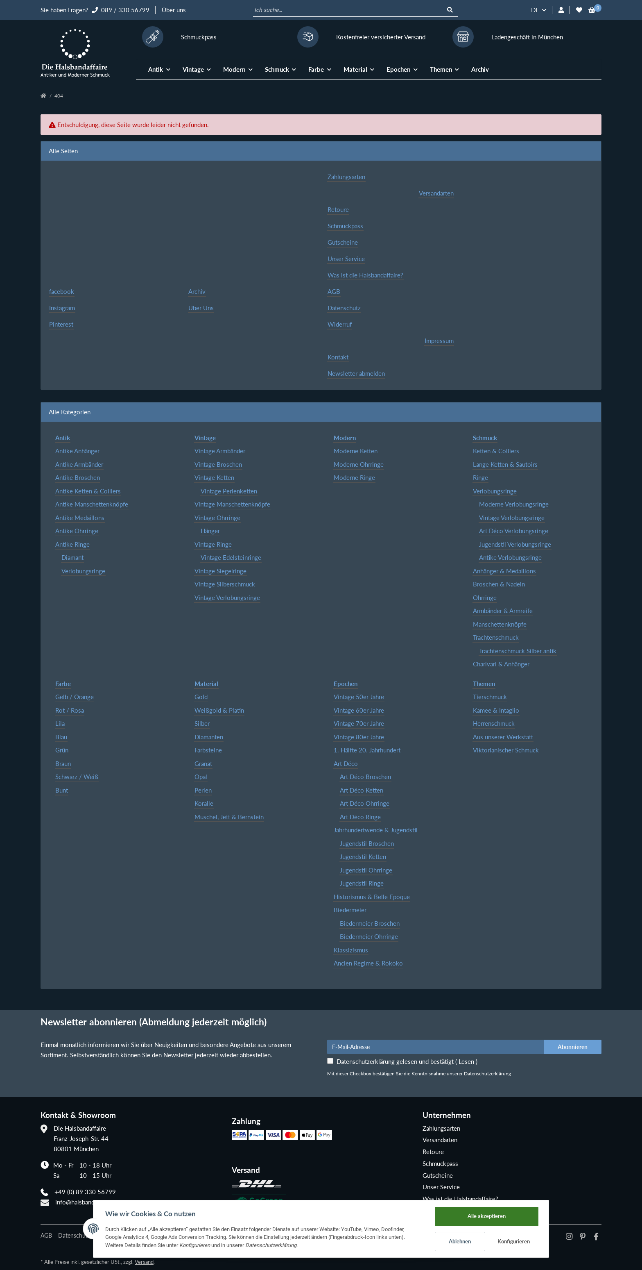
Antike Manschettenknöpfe (91, 504)
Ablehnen (462, 1241)
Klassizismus (351, 950)
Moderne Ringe (354, 477)
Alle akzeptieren (488, 1215)
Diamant (72, 557)
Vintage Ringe (213, 544)
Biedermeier (350, 909)
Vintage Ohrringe (217, 517)
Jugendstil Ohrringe (366, 870)
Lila (60, 723)
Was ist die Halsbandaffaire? (365, 275)
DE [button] (535, 10)
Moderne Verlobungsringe (514, 504)
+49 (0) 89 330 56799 (85, 1191)
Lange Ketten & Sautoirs (505, 464)
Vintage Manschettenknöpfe (232, 504)
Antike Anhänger (77, 450)
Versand (144, 1262)
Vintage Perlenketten (229, 491)
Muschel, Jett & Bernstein (229, 816)
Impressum (439, 340)
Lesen (466, 1061)
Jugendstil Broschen (367, 843)
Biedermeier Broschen (370, 923)
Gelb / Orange (74, 696)
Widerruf (340, 324)
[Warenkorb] (591, 10)
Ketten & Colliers (496, 450)
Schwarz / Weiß (76, 776)
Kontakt (338, 357)
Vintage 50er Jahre (359, 696)
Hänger (210, 530)
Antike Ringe (72, 544)
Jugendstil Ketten (363, 856)
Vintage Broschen (218, 464)
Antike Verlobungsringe (510, 557)
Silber (202, 723)
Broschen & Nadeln (499, 584)
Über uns (174, 10)
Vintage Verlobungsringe (227, 597)
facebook (61, 291)
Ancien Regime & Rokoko (368, 963)
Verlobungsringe (83, 571)
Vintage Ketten (214, 477)
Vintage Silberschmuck (224, 584)
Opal (200, 776)
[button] (561, 10)
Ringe (480, 477)
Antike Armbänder (79, 464)
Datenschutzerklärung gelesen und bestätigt (407, 1061)
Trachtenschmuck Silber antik (517, 650)
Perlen (203, 790)
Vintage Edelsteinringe (231, 557)
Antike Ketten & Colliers (88, 491)
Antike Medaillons (79, 517)
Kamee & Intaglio (496, 710)
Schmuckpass (345, 225)
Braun (63, 763)
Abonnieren (573, 1046)
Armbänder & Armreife (503, 610)
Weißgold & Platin (219, 710)
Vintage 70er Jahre (359, 723)
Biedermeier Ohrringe (369, 936)
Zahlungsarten (346, 176)
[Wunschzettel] (579, 10)
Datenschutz (344, 307)
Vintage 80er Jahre (359, 737)
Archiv (480, 69)
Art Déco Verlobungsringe (513, 530)
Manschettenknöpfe (500, 624)
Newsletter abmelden (356, 373)
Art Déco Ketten (361, 790)
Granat (203, 763)
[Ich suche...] (348, 10)
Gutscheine (343, 242)
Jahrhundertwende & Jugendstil (376, 830)
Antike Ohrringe (76, 530)
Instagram (62, 307)
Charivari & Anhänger (501, 664)
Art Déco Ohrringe (364, 803)
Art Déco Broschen (365, 776)
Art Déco (346, 763)
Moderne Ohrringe (359, 464)
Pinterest (61, 324)
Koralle (203, 803)
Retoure (338, 209)
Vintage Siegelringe (220, 571)
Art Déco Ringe (360, 816)
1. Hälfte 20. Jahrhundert (367, 750)
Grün (61, 750)
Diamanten (208, 737)
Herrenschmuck (494, 723)
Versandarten (436, 193)
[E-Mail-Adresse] (435, 1047)
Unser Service (346, 258)
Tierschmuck (490, 696)
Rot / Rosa (69, 710)
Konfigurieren (516, 1241)
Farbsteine (208, 750)
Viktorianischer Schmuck (506, 750)
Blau (61, 737)
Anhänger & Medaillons (504, 571)
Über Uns (201, 307)
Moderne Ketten (356, 450)
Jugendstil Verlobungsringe (515, 544)
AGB (334, 291)
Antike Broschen (77, 477)
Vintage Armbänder (219, 450)
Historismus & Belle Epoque (372, 896)
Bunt (61, 790)
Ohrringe (485, 597)
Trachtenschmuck (496, 637)
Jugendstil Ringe (362, 883)
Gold (201, 696)
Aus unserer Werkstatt (503, 737)
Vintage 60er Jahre (359, 710)
